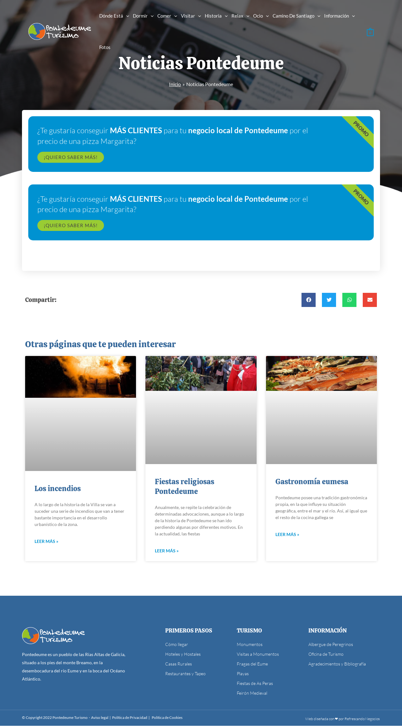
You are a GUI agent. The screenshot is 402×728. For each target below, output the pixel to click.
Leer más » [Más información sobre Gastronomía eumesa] (287, 536)
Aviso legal (99, 719)
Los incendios (58, 490)
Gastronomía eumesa (311, 483)
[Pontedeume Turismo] (59, 30)
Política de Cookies (167, 719)
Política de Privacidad (129, 719)
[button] (309, 301)
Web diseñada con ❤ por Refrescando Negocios (342, 721)
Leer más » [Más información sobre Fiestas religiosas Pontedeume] (167, 553)
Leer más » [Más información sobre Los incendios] (46, 543)
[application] (126, 15)
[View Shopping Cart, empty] (370, 31)
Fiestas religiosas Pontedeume (184, 488)
